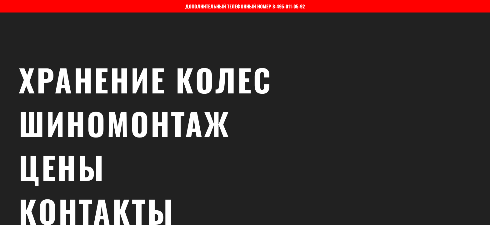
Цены (251, 167)
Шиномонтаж (251, 123)
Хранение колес (251, 80)
